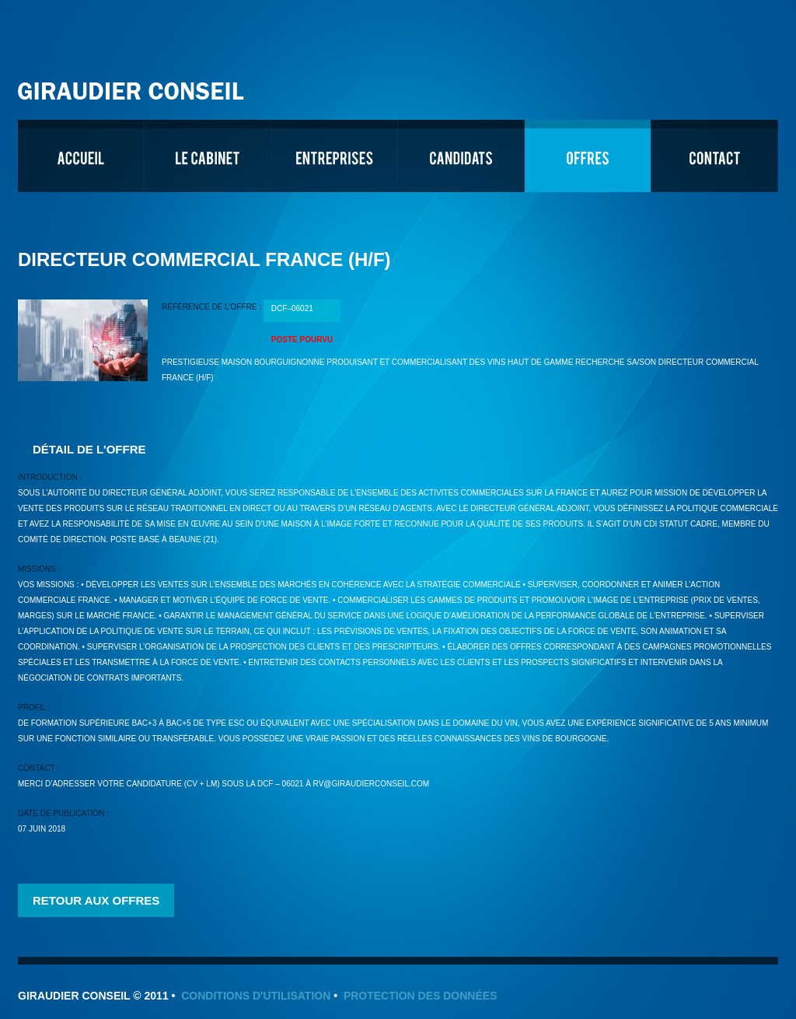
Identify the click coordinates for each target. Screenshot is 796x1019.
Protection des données (421, 995)
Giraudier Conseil (133, 85)
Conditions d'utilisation (255, 995)
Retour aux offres (96, 900)
